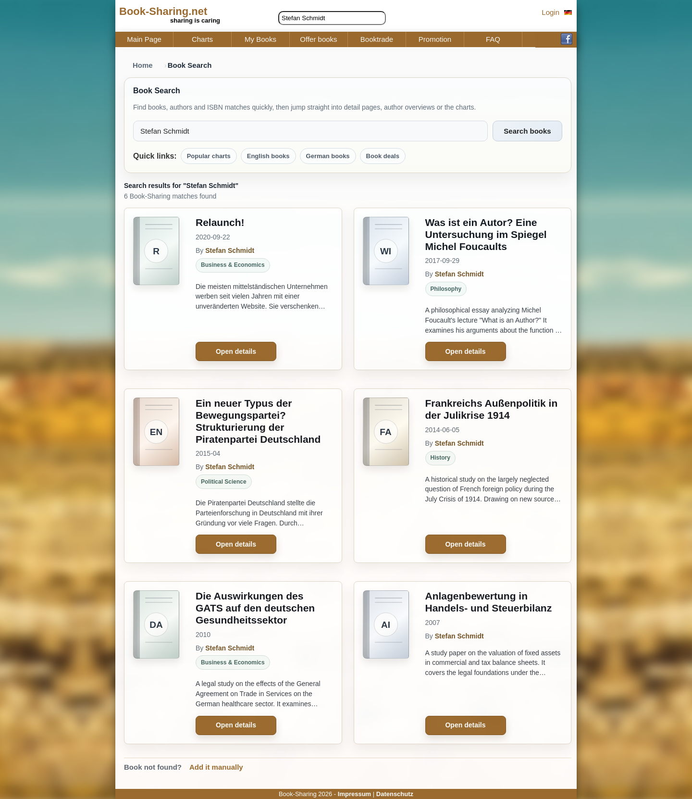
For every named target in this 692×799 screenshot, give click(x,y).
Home (143, 65)
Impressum (354, 794)
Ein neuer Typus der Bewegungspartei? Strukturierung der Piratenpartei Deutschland (258, 421)
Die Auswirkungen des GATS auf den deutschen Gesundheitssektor (255, 607)
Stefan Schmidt (229, 250)
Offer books (318, 39)
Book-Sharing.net (163, 11)
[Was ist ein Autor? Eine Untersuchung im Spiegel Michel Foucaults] (386, 289)
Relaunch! (220, 222)
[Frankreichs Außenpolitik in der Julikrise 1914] (386, 476)
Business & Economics (233, 265)
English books (268, 156)
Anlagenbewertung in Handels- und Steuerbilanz (488, 601)
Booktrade (376, 39)
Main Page (144, 39)
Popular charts (209, 156)
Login (550, 12)
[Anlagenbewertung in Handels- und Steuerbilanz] (386, 662)
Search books (527, 131)
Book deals (382, 156)
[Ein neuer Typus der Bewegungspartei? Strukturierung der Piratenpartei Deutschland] (156, 476)
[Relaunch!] (156, 289)
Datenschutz (394, 794)
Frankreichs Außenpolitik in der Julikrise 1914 (491, 409)
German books (328, 156)
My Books (260, 39)
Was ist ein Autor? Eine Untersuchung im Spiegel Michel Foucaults (486, 234)
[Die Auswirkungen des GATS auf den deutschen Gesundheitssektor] (156, 662)
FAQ (493, 39)
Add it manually (216, 767)
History (440, 457)
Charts (202, 39)
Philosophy (446, 289)
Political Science (224, 481)
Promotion (435, 39)
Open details (236, 351)
